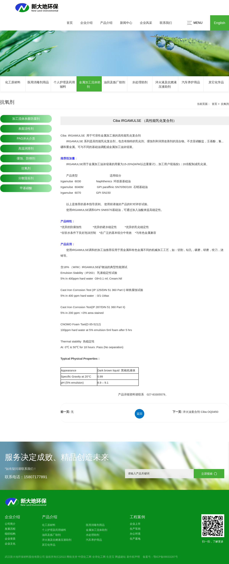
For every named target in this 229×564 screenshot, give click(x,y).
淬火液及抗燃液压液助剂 (56, 539)
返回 (139, 413)
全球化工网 (99, 556)
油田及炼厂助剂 (114, 82)
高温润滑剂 (26, 148)
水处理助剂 (140, 82)
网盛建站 (120, 556)
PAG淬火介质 (26, 138)
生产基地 (135, 538)
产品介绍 (106, 22)
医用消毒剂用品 (38, 82)
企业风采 (146, 22)
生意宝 (110, 556)
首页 (70, 22)
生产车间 (135, 528)
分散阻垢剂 (26, 178)
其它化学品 (216, 82)
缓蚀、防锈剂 (26, 158)
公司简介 (10, 523)
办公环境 (135, 533)
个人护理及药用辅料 (54, 529)
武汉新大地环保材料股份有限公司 (25, 556)
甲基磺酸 (26, 188)
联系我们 (166, 22)
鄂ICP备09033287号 (165, 556)
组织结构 (10, 533)
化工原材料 (12, 82)
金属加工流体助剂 (96, 529)
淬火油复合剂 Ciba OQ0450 (200, 411)
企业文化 (10, 543)
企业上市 (135, 523)
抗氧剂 (26, 168)
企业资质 (10, 538)
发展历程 (10, 528)
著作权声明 (133, 556)
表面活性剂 (26, 128)
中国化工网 (84, 556)
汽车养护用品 (191, 82)
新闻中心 (126, 22)
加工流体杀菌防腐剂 (26, 118)
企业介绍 (86, 22)
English (219, 23)
